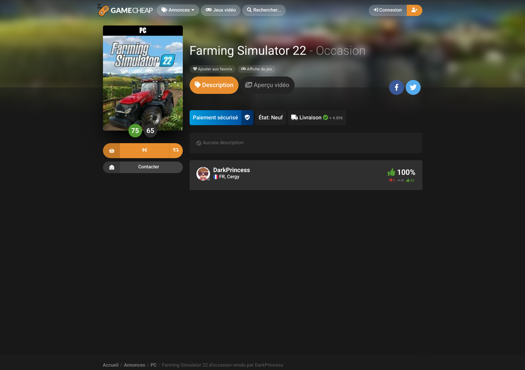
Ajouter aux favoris (212, 69)
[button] (264, 10)
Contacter (143, 167)
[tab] (214, 85)
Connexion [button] (387, 10)
